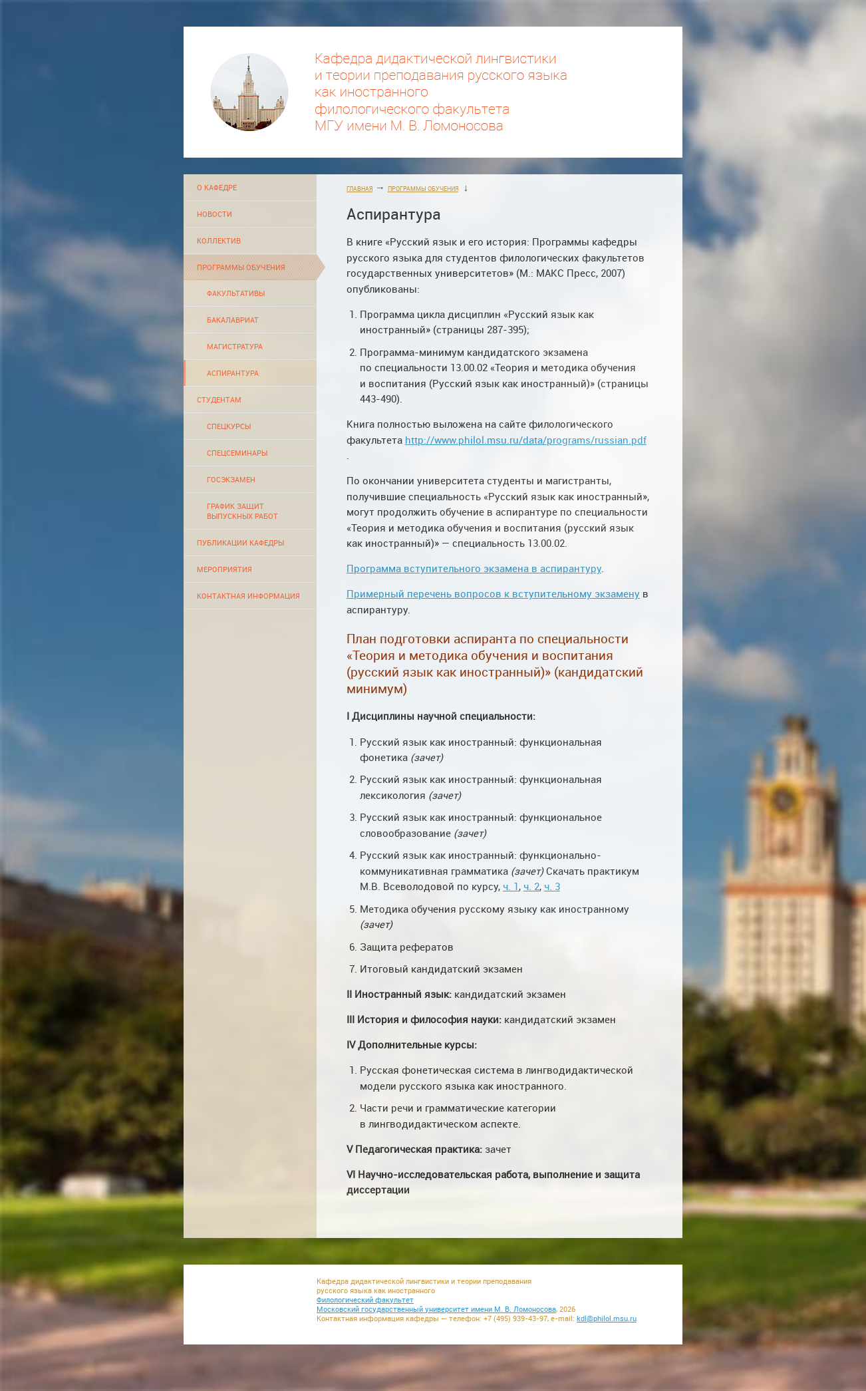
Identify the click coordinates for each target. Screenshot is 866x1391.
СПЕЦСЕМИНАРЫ (237, 453)
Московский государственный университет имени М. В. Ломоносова (436, 1309)
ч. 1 (511, 886)
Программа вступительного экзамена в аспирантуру (474, 568)
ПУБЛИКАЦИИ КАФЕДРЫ (240, 542)
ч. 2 (531, 886)
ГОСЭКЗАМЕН (231, 479)
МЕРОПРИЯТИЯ (224, 569)
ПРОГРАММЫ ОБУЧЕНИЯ (241, 267)
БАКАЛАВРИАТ (233, 320)
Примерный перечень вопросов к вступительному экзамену (493, 593)
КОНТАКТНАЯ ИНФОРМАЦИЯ (248, 596)
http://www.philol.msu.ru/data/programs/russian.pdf (526, 440)
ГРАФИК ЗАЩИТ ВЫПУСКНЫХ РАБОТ (242, 511)
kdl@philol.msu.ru (607, 1318)
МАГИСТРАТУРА (235, 346)
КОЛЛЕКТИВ (219, 240)
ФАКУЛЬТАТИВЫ (236, 293)
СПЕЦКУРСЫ (229, 426)
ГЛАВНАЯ (359, 188)
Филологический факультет (365, 1300)
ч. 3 (552, 886)
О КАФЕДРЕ (217, 187)
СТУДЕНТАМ (219, 399)
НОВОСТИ (214, 214)
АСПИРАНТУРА (233, 373)
